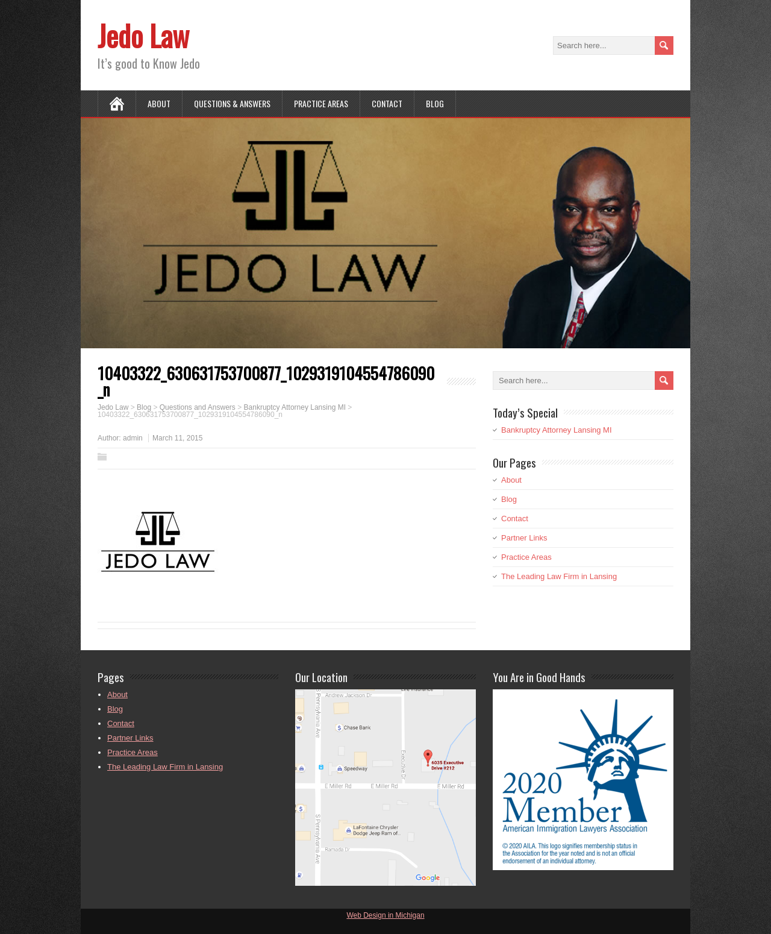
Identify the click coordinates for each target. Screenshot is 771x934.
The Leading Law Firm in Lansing (559, 576)
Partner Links (524, 537)
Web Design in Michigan (385, 915)
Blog (435, 103)
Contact (387, 103)
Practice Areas (321, 103)
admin (133, 438)
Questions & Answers (232, 103)
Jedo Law (143, 35)
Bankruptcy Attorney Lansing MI (556, 429)
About (159, 103)
